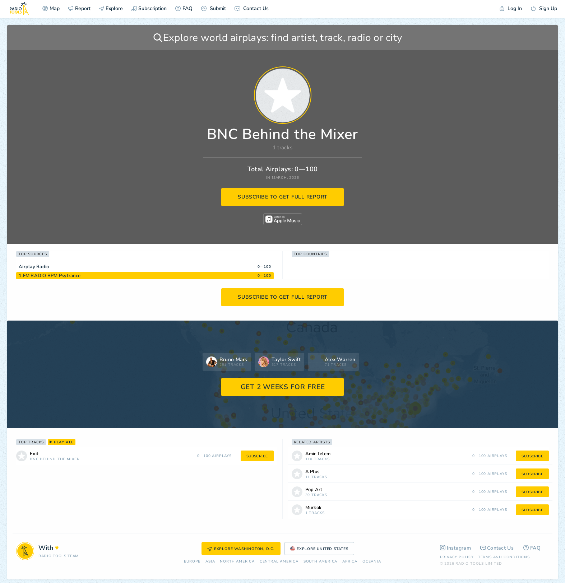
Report (79, 8)
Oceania (371, 561)
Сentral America (279, 561)
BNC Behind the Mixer (55, 459)
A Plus (312, 472)
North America (237, 561)
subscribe (257, 456)
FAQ (184, 8)
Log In (511, 8)
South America (320, 561)
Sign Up (544, 8)
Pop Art (314, 490)
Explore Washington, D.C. (241, 548)
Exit (34, 454)
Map (51, 8)
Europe (192, 561)
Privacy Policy (457, 557)
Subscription (149, 8)
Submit (213, 8)
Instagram (455, 548)
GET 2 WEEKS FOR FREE (283, 387)
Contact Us (252, 8)
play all (62, 442)
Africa (349, 561)
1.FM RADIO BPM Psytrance (49, 275)
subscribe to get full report (283, 196)
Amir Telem (318, 454)
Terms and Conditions (504, 557)
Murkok (313, 508)
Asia (210, 561)
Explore (111, 8)
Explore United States (319, 548)
